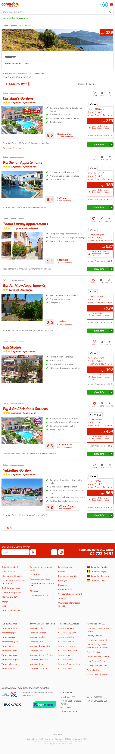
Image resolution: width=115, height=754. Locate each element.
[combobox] (57, 12)
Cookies (61, 571)
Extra (3, 605)
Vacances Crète (36, 650)
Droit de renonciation (11, 588)
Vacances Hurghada (67, 632)
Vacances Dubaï (37, 628)
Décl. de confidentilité (67, 576)
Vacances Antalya (66, 637)
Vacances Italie (8, 646)
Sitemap (62, 598)
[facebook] (54, 552)
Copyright (62, 580)
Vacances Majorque (38, 668)
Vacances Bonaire (9, 650)
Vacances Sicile (36, 641)
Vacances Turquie (9, 628)
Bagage (4, 601)
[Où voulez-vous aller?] (57, 12)
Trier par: (80, 83)
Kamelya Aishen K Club (97, 665)
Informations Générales (11, 576)
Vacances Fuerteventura (69, 664)
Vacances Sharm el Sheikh (41, 655)
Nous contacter (8, 571)
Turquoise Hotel (94, 670)
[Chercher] (111, 12)
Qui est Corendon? (9, 567)
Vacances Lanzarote (67, 646)
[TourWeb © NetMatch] (57, 734)
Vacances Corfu (65, 668)
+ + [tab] (95, 415)
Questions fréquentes (11, 592)
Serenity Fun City (94, 635)
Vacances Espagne (9, 641)
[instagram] (61, 552)
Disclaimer (62, 585)
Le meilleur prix (65, 567)
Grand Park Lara (94, 652)
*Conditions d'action (39, 595)
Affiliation (34, 591)
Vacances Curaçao (9, 655)
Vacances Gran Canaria (68, 650)
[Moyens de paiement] (12, 704)
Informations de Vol (10, 596)
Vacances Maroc (8, 668)
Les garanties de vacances (14, 18)
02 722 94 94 (102, 553)
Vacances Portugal (9, 659)
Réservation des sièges (40, 579)
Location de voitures (10, 610)
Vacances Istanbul (66, 641)
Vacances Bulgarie (9, 664)
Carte (9, 527)
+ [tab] (93, 104)
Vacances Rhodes (37, 664)
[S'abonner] (33, 552)
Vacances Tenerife (66, 628)
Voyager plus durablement (70, 594)
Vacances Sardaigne (38, 632)
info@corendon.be (68, 711)
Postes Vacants (65, 589)
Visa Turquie (35, 574)
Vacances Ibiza (64, 655)
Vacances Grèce (8, 637)
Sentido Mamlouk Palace (98, 656)
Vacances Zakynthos (39, 659)
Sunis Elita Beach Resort (97, 674)
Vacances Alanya (65, 659)
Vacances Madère (38, 637)
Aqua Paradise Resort (96, 661)
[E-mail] (15, 552)
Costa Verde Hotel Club (97, 640)
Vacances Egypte (8, 632)
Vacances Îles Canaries (40, 646)
